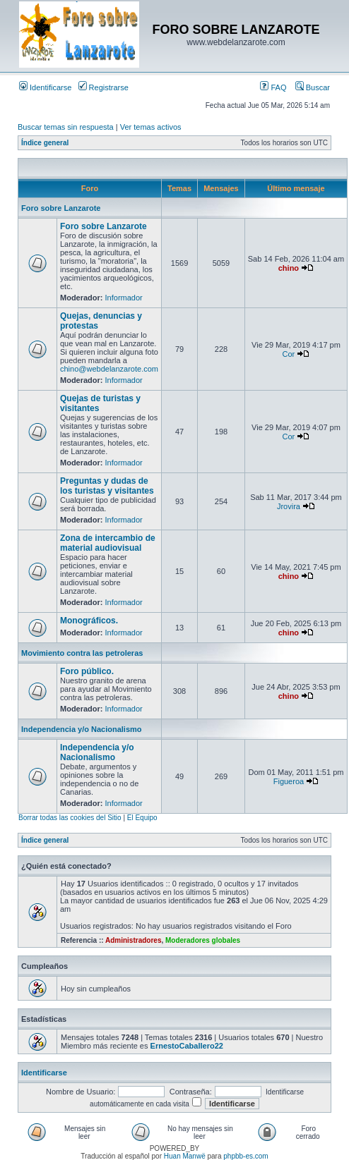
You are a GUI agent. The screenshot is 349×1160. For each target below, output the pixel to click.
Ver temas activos (151, 127)
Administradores (133, 940)
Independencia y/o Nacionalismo (81, 729)
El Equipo (142, 818)
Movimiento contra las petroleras (82, 653)
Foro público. (87, 671)
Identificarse (45, 87)
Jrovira (288, 506)
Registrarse (103, 87)
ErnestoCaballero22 (186, 1046)
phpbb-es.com (245, 1156)
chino (288, 268)
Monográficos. (89, 620)
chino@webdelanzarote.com (109, 369)
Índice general (45, 143)
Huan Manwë (185, 1156)
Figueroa (288, 781)
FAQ (273, 87)
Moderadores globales (202, 940)
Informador (124, 297)
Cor (289, 354)
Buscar (312, 87)
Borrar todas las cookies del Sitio (70, 818)
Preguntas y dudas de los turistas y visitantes (107, 486)
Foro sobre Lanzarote (60, 208)
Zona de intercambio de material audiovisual (107, 543)
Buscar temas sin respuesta (66, 127)
